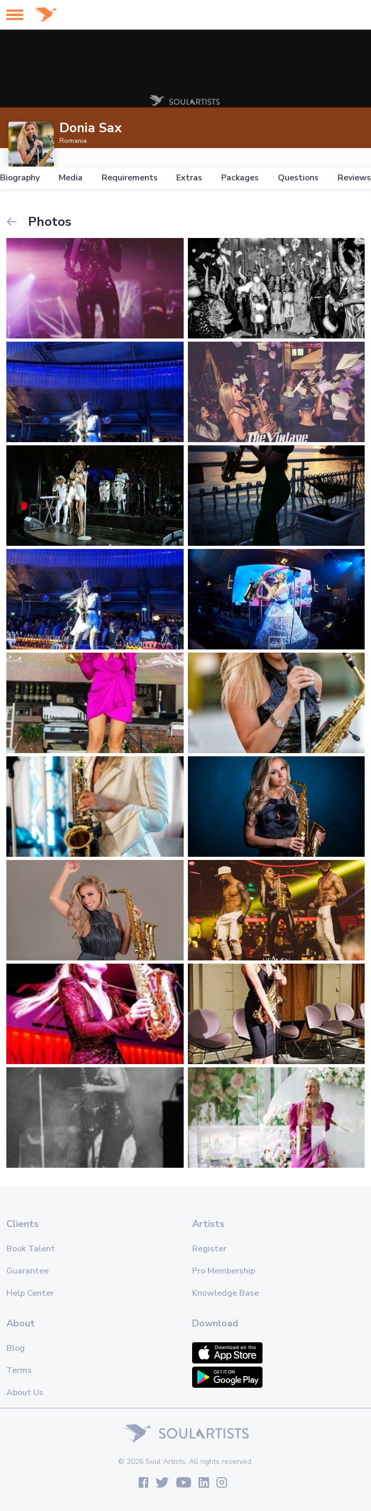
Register (209, 1248)
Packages (240, 178)
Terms (19, 1370)
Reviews (354, 178)
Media (71, 178)
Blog (15, 1348)
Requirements (130, 178)
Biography (20, 178)
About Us (24, 1392)
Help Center (30, 1293)
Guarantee (27, 1271)
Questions (298, 178)
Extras (189, 178)
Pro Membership (223, 1271)
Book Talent (30, 1248)
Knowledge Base (225, 1293)
